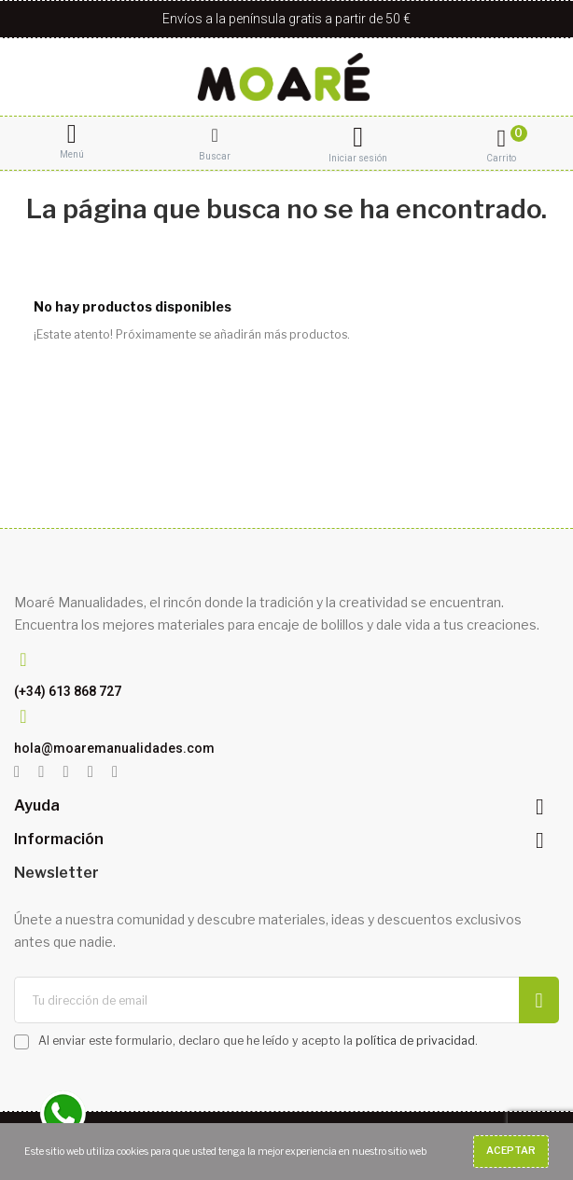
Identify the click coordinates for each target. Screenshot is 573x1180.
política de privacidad (415, 1041)
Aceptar (511, 1151)
